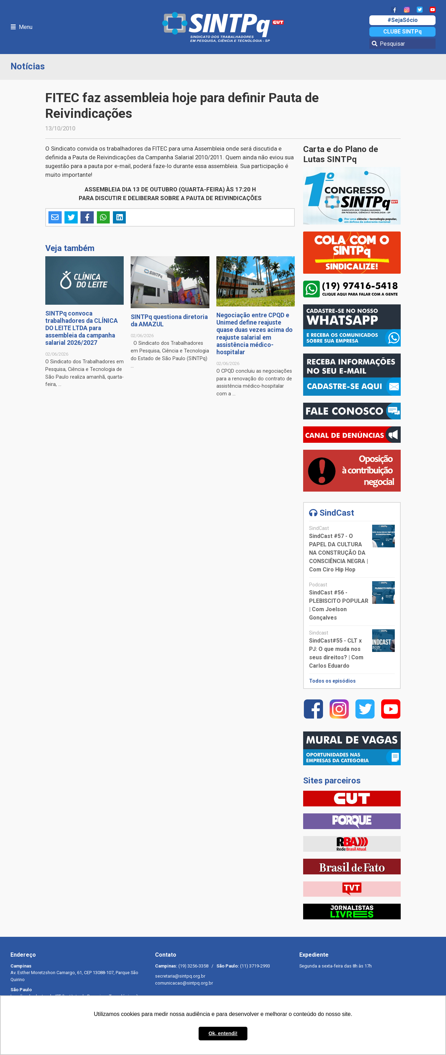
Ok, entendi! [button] (222, 1033)
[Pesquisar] (402, 43)
